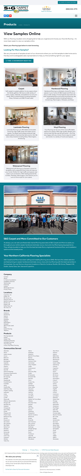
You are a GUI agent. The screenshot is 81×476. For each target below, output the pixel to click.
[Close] (38, 455)
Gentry (55, 383)
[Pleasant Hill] (40, 299)
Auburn (55, 354)
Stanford (6, 430)
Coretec (6, 317)
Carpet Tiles (7, 339)
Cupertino (55, 368)
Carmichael (31, 363)
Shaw (5, 327)
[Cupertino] (40, 295)
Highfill (55, 389)
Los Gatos (56, 395)
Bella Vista (56, 356)
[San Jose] (40, 307)
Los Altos (31, 395)
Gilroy (5, 385)
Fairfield (6, 378)
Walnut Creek (32, 437)
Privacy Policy (7, 289)
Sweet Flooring (8, 328)
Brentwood (56, 359)
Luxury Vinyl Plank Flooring (11, 345)
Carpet (5, 337)
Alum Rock (56, 350)
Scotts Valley (56, 427)
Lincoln (55, 392)
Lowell (5, 397)
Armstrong (7, 314)
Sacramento (56, 420)
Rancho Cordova (33, 414)
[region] (21, 463)
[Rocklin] (40, 303)
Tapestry (6, 330)
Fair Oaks (55, 376)
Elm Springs (7, 376)
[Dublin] (40, 296)
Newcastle (56, 404)
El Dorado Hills (8, 375)
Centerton (6, 364)
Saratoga (30, 427)
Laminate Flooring (9, 342)
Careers (6, 286)
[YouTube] (10, 16)
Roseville (30, 420)
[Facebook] (5, 16)
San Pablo (6, 425)
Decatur (55, 369)
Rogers (55, 418)
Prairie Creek (7, 414)
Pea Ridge (56, 408)
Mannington (7, 322)
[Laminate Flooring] (21, 129)
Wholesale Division (9, 287)
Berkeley (6, 359)
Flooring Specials (8, 336)
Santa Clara (56, 425)
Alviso (5, 352)
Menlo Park (56, 399)
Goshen (55, 385)
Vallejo (54, 435)
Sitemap (24, 450)
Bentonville (56, 357)
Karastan (6, 319)
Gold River (31, 385)
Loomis (6, 395)
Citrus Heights (32, 364)
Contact (6, 276)
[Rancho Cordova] (40, 301)
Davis (29, 369)
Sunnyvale (6, 432)
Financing (6, 284)
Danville (6, 369)
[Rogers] (40, 304)
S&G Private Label (9, 325)
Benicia (30, 357)
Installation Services (9, 281)
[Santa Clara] (40, 306)
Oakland (6, 406)
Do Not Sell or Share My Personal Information (17, 469)
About (5, 278)
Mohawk (6, 324)
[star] (46, 7)
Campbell (55, 361)
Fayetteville (7, 380)
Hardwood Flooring (9, 340)
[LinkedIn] (7, 16)
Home (20, 25)
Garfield (30, 383)
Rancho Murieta (57, 414)
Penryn (30, 409)
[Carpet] (21, 86)
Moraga (55, 401)
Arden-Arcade (8, 354)
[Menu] (76, 16)
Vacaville (30, 435)
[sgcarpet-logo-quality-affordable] (16, 9)
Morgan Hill (7, 402)
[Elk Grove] (40, 298)
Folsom (55, 380)
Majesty (6, 321)
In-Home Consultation (10, 280)
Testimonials (7, 283)
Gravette (55, 387)
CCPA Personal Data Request (50, 450)
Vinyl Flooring (7, 343)
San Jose (55, 421)
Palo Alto (30, 408)
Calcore (6, 316)
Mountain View (32, 402)
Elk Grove (55, 375)
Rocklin (6, 418)
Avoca (5, 356)
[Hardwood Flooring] (59, 87)
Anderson (6, 313)
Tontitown (31, 434)
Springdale (56, 428)
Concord (6, 368)
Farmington (56, 378)
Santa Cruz (7, 427)
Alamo (30, 350)
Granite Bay (7, 387)
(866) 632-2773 (71, 9)
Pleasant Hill (7, 413)
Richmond (31, 416)
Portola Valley (57, 413)
